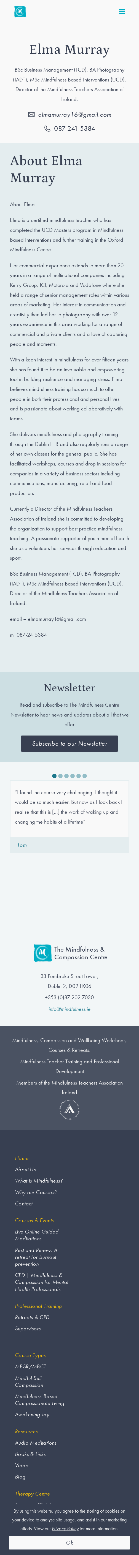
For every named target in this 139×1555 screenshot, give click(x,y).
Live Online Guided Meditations (36, 1235)
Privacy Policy (65, 1528)
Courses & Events (34, 1220)
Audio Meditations (36, 1442)
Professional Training (38, 1306)
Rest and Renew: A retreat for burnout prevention (36, 1257)
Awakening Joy (32, 1414)
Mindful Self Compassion (29, 1381)
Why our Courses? (36, 1192)
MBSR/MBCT (30, 1366)
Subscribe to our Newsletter (69, 743)
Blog (20, 1476)
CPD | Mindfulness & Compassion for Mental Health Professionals (41, 1282)
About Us (25, 1169)
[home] (19, 11)
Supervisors (28, 1328)
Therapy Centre (32, 1493)
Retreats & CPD (32, 1317)
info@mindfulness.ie (69, 1008)
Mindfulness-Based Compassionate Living (39, 1400)
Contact (24, 1203)
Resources (26, 1431)
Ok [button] (69, 1542)
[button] (122, 12)
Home (22, 1158)
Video (21, 1465)
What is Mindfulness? (39, 1180)
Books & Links (30, 1454)
